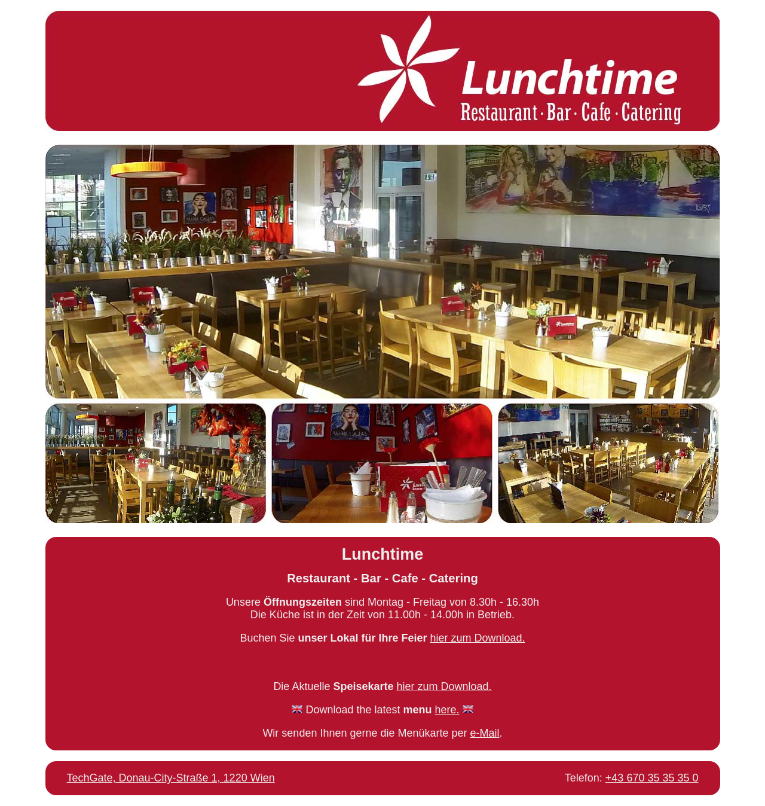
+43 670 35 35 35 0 (652, 778)
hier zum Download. (477, 638)
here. (447, 710)
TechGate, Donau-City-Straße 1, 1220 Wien (171, 778)
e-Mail (485, 733)
